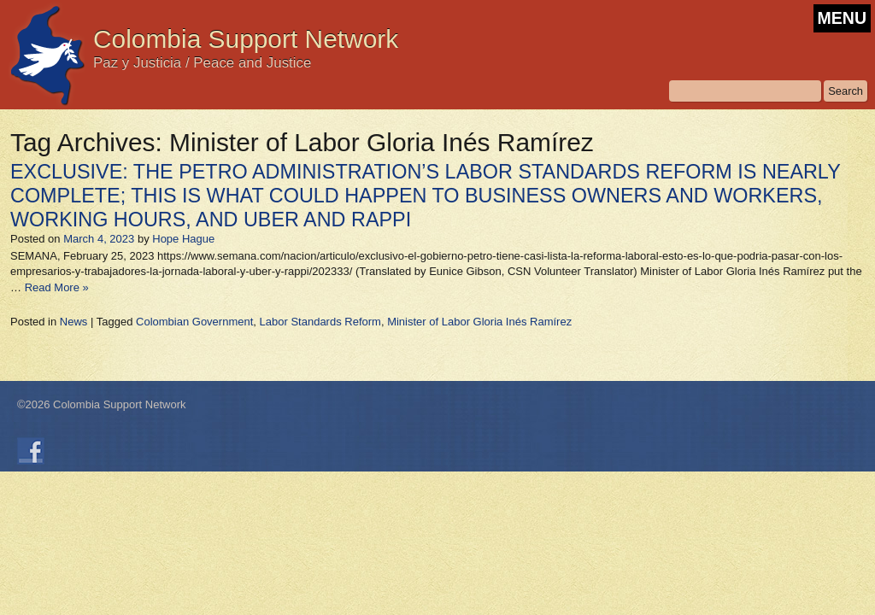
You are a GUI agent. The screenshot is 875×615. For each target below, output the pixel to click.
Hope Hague (183, 238)
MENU (842, 18)
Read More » (57, 287)
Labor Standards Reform (320, 321)
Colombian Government (194, 321)
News (74, 321)
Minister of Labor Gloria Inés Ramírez (479, 321)
